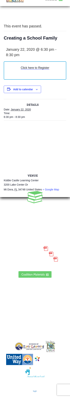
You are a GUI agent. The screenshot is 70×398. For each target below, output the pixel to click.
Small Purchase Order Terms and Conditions (35, 246)
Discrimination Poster (31, 259)
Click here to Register (35, 67)
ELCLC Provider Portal (35, 264)
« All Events (12, 16)
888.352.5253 (35, 214)
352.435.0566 (35, 209)
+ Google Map (51, 189)
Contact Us (35, 293)
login (35, 391)
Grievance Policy (32, 253)
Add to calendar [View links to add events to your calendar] (23, 89)
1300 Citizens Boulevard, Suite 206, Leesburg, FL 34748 (35, 225)
